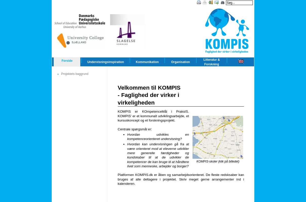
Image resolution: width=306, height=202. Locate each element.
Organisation (180, 62)
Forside (67, 61)
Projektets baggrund (74, 74)
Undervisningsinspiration (105, 62)
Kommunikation (147, 62)
